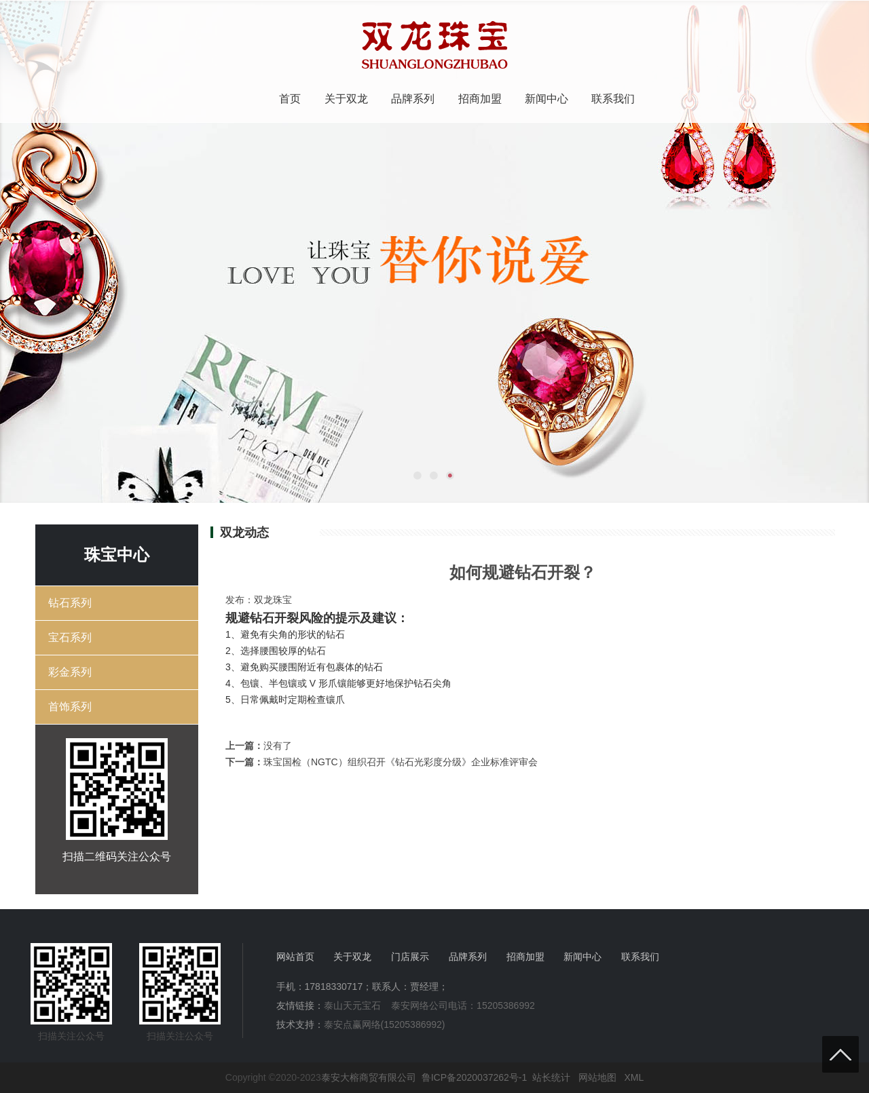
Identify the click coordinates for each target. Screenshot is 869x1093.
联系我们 (613, 98)
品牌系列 (412, 98)
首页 (290, 98)
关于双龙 (346, 98)
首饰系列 (70, 706)
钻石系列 (70, 603)
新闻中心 (546, 98)
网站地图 (597, 1077)
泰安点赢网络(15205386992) (384, 1024)
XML (634, 1077)
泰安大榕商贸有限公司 (368, 1077)
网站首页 (295, 956)
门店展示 (410, 956)
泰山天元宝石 (352, 1005)
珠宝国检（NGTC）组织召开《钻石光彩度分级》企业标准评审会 (400, 761)
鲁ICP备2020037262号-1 (475, 1077)
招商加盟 (480, 98)
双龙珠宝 (273, 599)
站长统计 (551, 1077)
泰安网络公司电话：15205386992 (463, 1005)
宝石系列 (70, 637)
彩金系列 (70, 672)
